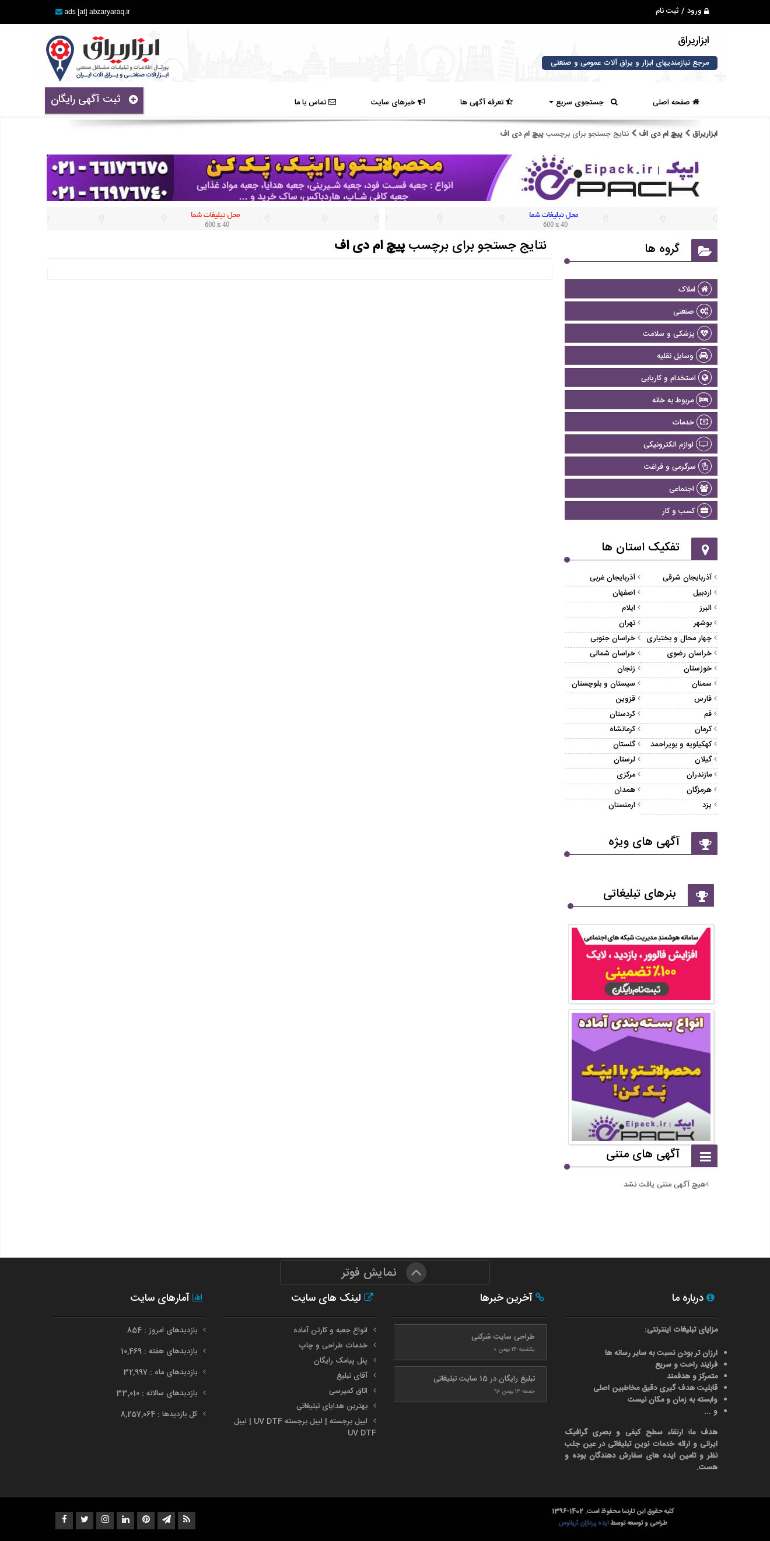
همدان (624, 790)
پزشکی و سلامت (677, 334)
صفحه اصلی (676, 102)
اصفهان (623, 593)
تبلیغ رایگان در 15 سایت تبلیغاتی (484, 1379)
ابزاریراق (704, 134)
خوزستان (698, 668)
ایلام (628, 608)
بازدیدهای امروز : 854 (163, 1330)
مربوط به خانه (682, 400)
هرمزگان (699, 790)
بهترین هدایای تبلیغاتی (332, 1406)
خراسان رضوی (689, 653)
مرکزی (626, 774)
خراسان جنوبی (612, 638)
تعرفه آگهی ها (486, 102)
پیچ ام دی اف (660, 134)
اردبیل (702, 593)
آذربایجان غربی (612, 577)
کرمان (703, 729)
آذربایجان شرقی (687, 577)
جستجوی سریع (583, 102)
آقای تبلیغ (352, 1376)
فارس (703, 699)
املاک (695, 289)
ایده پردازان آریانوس (584, 1523)
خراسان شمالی (612, 653)
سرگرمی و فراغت (678, 467)
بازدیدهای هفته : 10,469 (160, 1351)
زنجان (626, 668)
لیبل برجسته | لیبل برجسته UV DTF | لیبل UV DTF (305, 1427)
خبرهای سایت (398, 102)
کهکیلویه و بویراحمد (681, 744)
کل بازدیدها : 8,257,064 (160, 1414)
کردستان (622, 714)
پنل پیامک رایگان (341, 1360)
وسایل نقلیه (684, 356)
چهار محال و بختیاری (679, 638)
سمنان (702, 684)
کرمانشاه (622, 729)
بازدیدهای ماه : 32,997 (161, 1372)
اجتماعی (690, 489)
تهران (627, 623)
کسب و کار (687, 511)
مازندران (699, 774)
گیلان (703, 759)
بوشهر (703, 623)
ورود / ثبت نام (682, 11)
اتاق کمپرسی (348, 1391)
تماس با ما (315, 102)
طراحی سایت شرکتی (503, 1337)
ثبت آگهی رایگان (94, 99)
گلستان (624, 744)
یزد (707, 805)
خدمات (692, 422)
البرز (705, 608)
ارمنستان (621, 805)
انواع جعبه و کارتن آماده (330, 1330)
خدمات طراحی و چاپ (333, 1345)
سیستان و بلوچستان (603, 684)
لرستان (624, 759)
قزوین (625, 699)
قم (708, 714)
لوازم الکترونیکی (677, 444)
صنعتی (692, 312)
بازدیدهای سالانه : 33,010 (158, 1393)
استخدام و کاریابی (676, 378)
